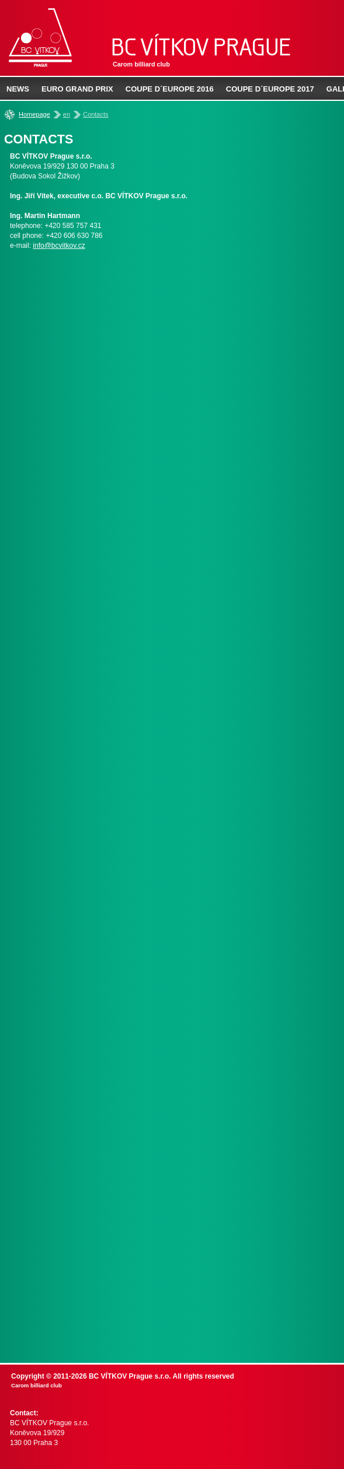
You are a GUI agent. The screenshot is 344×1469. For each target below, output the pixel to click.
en (66, 114)
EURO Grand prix (77, 89)
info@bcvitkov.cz (59, 245)
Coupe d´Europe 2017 (270, 89)
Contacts (95, 114)
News (17, 89)
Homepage (34, 114)
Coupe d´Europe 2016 (170, 89)
